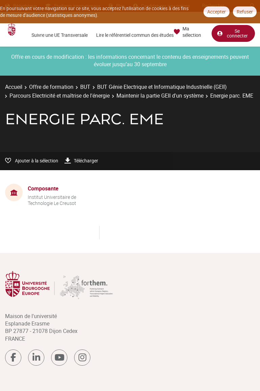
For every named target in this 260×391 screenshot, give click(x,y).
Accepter (216, 11)
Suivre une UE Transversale (59, 35)
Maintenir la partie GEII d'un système (159, 95)
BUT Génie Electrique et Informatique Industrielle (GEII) (162, 86)
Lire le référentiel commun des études (135, 35)
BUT (85, 86)
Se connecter (232, 33)
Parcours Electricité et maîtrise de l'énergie (59, 95)
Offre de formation (51, 86)
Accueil (13, 86)
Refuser (245, 11)
